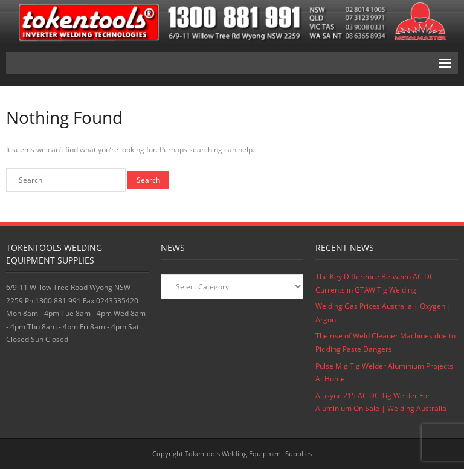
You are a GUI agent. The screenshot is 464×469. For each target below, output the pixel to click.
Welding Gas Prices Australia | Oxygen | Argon (383, 313)
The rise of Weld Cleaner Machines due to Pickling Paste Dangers (385, 342)
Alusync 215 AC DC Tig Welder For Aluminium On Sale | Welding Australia (380, 402)
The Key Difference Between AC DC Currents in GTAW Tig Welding (374, 283)
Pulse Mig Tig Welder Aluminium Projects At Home (384, 372)
